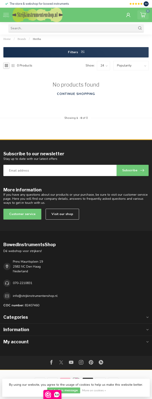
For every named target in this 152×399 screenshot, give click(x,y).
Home (7, 39)
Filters (76, 52)
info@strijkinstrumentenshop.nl (35, 296)
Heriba (37, 39)
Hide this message (64, 390)
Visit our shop (62, 214)
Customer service (22, 214)
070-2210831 (22, 283)
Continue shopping (76, 94)
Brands (22, 39)
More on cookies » (94, 390)
